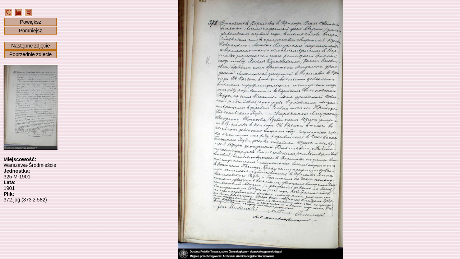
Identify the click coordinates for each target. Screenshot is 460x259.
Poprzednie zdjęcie (30, 54)
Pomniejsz (30, 30)
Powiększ (30, 22)
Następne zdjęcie (30, 46)
